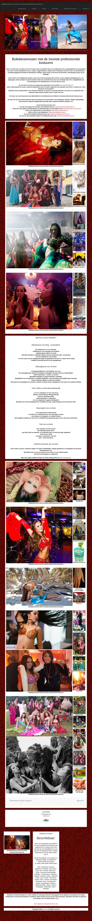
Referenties (55, 8)
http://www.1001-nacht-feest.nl (72, 108)
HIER (56, 898)
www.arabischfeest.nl (66, 85)
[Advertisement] (46, 916)
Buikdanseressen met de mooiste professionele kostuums (22, 4)
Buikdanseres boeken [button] (70, 8)
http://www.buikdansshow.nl (65, 116)
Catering (34, 8)
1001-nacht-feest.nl (65, 457)
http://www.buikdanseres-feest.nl (60, 114)
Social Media (46, 812)
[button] (20, 802)
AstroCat (45, 909)
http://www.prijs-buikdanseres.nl (64, 107)
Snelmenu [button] (86, 8)
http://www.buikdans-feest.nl (57, 112)
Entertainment (22, 8)
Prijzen (44, 8)
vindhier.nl (46, 816)
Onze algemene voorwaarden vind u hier (46, 904)
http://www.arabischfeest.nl (60, 110)
